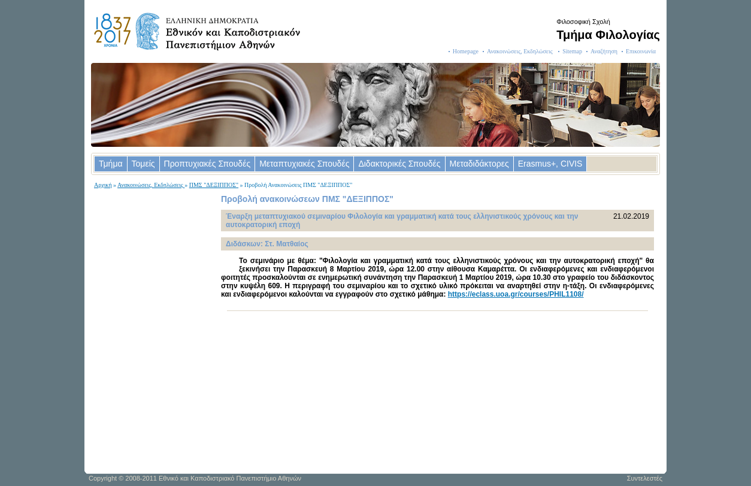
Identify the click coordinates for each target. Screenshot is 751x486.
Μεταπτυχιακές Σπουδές (304, 163)
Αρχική (103, 185)
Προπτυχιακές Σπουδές (207, 163)
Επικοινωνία (641, 51)
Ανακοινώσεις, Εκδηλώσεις (520, 51)
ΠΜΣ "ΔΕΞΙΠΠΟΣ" (213, 185)
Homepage (466, 51)
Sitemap (572, 51)
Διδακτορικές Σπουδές (399, 163)
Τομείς (143, 163)
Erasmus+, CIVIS (550, 163)
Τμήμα (111, 163)
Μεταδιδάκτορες (479, 163)
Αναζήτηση (603, 51)
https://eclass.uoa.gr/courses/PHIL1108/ (516, 294)
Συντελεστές (644, 478)
